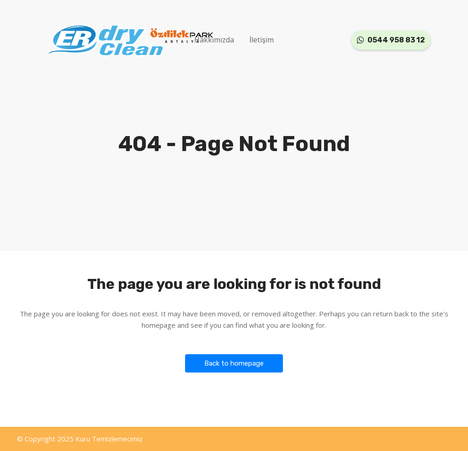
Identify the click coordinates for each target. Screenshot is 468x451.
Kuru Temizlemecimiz (109, 438)
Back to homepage (234, 363)
